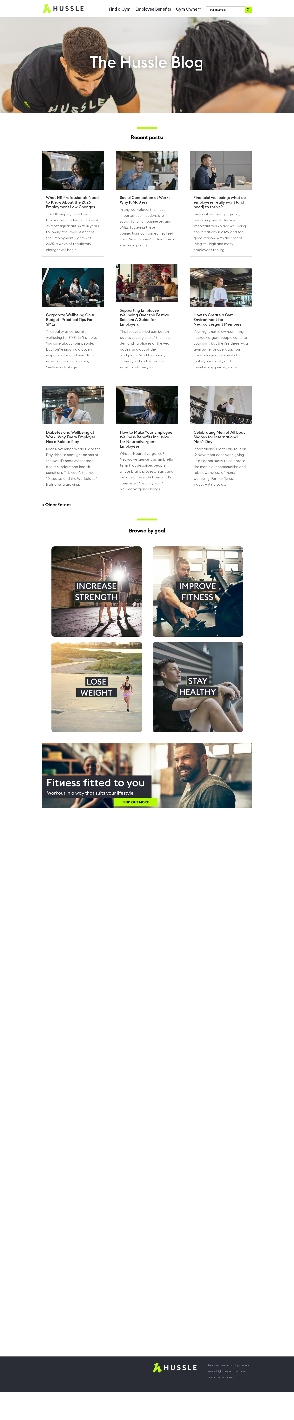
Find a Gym (119, 9)
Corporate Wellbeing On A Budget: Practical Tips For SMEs (70, 319)
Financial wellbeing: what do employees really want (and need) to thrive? (220, 202)
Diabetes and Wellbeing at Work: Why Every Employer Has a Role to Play (70, 437)
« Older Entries (56, 505)
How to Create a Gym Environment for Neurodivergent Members (217, 319)
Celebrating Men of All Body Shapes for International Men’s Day (219, 437)
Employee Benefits (153, 9)
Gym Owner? (188, 9)
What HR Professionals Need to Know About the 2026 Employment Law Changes (72, 202)
